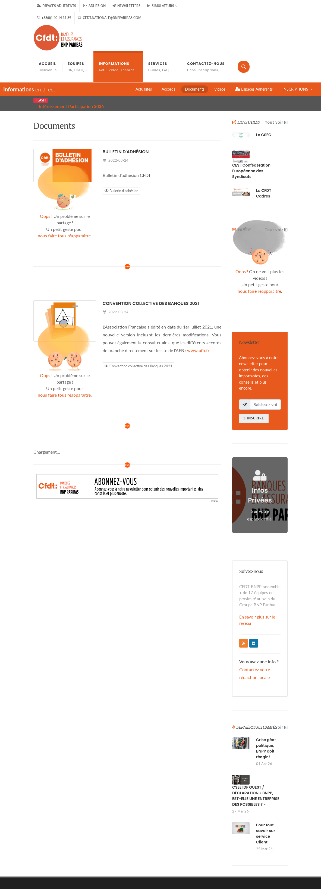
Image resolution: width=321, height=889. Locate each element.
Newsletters (126, 6)
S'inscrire (254, 387)
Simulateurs (162, 6)
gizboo (104, 874)
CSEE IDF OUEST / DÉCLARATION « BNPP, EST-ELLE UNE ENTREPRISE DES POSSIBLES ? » (255, 765)
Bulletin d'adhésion (126, 121)
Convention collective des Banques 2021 (151, 273)
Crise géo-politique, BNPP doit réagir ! (266, 717)
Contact (278, 861)
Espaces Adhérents (56, 6)
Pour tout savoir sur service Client (265, 803)
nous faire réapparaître (259, 260)
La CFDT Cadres (263, 162)
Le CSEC (263, 104)
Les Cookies (235, 861)
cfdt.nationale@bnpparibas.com (109, 18)
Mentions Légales (203, 861)
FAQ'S (258, 861)
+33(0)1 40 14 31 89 (54, 18)
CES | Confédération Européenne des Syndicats (251, 140)
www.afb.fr (198, 319)
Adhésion (94, 6)
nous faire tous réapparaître (64, 205)
